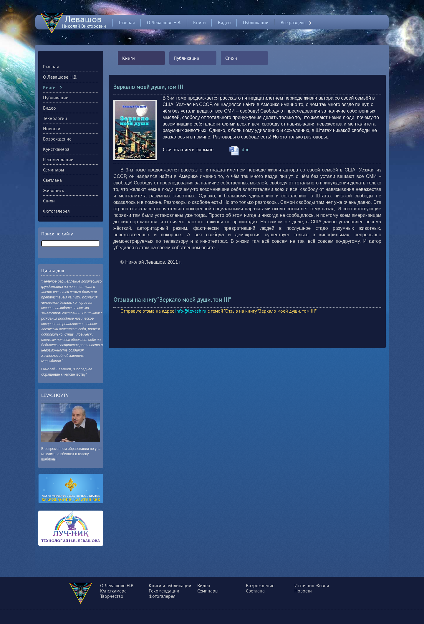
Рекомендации (58, 159)
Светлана (52, 180)
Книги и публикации (170, 585)
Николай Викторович (84, 23)
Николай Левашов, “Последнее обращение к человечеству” (66, 372)
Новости (51, 128)
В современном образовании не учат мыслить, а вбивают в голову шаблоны (71, 454)
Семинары (53, 169)
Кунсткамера (56, 149)
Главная (127, 22)
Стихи (231, 58)
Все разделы (294, 22)
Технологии (55, 118)
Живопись (53, 190)
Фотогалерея (56, 211)
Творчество (111, 596)
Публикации (256, 22)
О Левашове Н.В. (164, 22)
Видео (224, 22)
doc (245, 149)
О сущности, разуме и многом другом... (88, 594)
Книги (199, 22)
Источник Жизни (311, 585)
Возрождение (57, 138)
